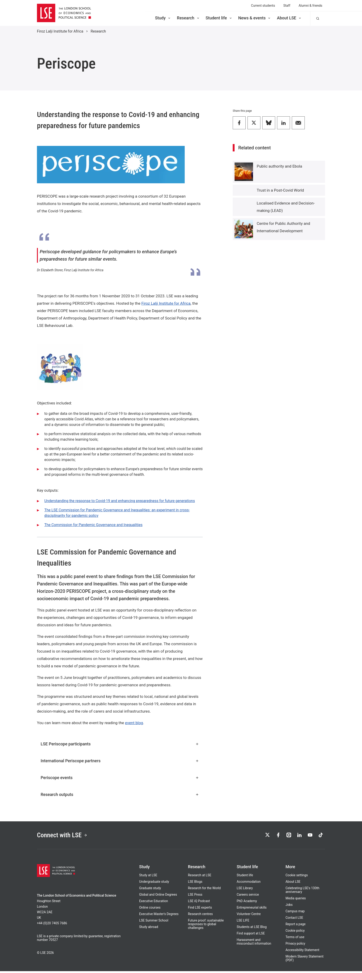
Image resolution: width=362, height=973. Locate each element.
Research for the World (204, 890)
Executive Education (153, 903)
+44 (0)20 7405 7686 (52, 925)
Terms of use (295, 939)
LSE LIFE (243, 922)
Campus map (295, 913)
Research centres (200, 916)
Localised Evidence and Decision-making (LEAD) (286, 207)
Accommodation (249, 883)
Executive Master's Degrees (159, 916)
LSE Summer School (153, 922)
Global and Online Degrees (158, 896)
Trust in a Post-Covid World (280, 190)
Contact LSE (294, 919)
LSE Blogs (195, 883)
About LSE (289, 17)
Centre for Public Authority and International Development (283, 227)
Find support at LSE (251, 935)
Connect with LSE (65, 836)
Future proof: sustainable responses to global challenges (206, 925)
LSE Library (245, 890)
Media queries (296, 900)
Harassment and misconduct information (254, 943)
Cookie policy (295, 932)
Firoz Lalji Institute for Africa (60, 31)
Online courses (149, 909)
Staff (286, 5)
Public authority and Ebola (279, 166)
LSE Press (195, 896)
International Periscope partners (120, 760)
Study (163, 17)
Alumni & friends (310, 5)
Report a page (296, 926)
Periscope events (120, 777)
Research (188, 17)
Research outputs (120, 794)
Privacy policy (295, 945)
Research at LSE (199, 877)
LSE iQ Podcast (199, 903)
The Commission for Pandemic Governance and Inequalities (93, 525)
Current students (263, 5)
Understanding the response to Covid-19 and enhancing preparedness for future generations (119, 501)
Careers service (248, 896)
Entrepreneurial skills (251, 909)
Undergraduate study (154, 883)
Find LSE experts (200, 909)
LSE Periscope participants (120, 743)
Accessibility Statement (302, 952)
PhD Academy (247, 903)
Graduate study (150, 890)
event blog (134, 722)
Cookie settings (297, 877)
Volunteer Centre (249, 916)
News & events (254, 17)
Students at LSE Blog (252, 929)
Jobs (289, 906)
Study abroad (148, 929)
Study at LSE (148, 877)
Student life (219, 17)
